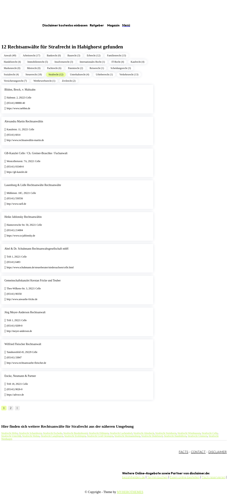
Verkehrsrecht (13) (128, 74)
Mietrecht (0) (33, 68)
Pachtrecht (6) (54, 68)
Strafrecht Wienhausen (188, 433)
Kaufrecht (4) (137, 61)
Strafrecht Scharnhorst (30, 433)
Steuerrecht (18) (33, 74)
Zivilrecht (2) (69, 80)
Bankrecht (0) (54, 55)
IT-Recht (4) (117, 61)
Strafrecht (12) (55, 74)
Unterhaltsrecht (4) (79, 74)
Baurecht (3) (73, 55)
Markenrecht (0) (12, 68)
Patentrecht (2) (75, 68)
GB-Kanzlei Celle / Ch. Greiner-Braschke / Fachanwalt (35, 153)
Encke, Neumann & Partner (20, 375)
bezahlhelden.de (133, 477)
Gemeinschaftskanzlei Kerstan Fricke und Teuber (32, 280)
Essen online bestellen (185, 477)
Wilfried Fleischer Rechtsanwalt (22, 344)
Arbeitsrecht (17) (31, 55)
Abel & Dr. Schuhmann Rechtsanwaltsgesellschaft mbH (36, 248)
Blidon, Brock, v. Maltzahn (19, 89)
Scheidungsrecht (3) (121, 68)
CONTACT (198, 452)
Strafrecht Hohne (31, 436)
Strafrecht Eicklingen (75, 436)
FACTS (183, 452)
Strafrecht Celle (210, 433)
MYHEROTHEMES (130, 492)
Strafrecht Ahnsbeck (143, 433)
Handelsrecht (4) (12, 61)
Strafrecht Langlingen (52, 436)
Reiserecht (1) (97, 68)
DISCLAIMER (217, 452)
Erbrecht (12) (93, 55)
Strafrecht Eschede (52, 433)
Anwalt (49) (10, 55)
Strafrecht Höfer (9, 433)
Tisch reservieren (213, 477)
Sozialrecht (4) (11, 74)
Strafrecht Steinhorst (165, 433)
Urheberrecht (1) (104, 74)
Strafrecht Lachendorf (121, 433)
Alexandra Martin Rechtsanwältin (23, 121)
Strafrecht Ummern (197, 436)
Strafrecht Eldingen (99, 433)
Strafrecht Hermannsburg (127, 436)
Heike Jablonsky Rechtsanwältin (23, 216)
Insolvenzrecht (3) (63, 61)
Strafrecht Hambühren (175, 436)
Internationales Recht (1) (92, 61)
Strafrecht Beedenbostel (75, 433)
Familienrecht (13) (116, 55)
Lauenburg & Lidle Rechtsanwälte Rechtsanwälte (32, 185)
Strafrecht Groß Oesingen (100, 436)
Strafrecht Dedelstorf (152, 436)
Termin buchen (157, 477)
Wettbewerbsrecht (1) (44, 80)
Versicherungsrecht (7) (15, 80)
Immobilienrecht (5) (37, 61)
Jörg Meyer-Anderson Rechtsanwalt (24, 312)
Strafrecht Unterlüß (11, 436)
